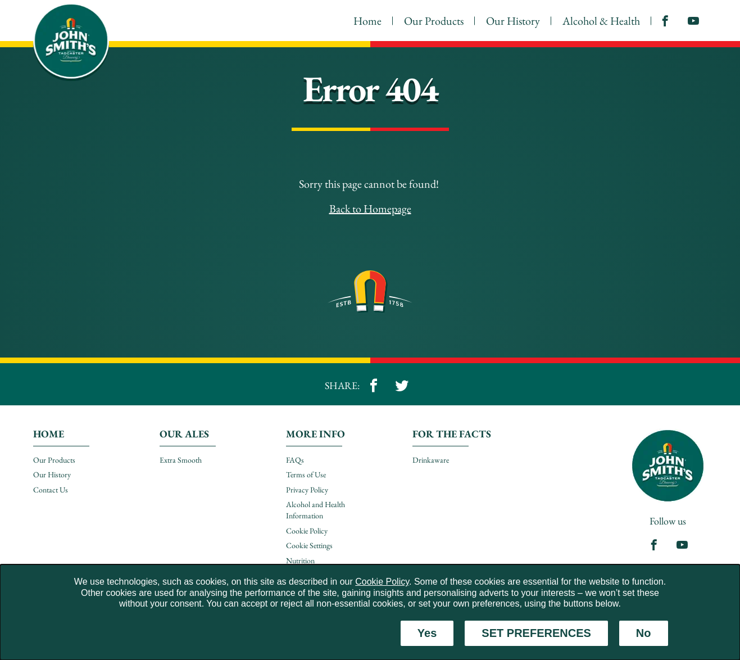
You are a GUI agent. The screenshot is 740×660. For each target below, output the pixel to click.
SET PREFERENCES (536, 633)
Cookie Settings (309, 545)
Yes (427, 633)
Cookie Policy (382, 581)
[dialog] (370, 612)
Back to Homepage (370, 208)
